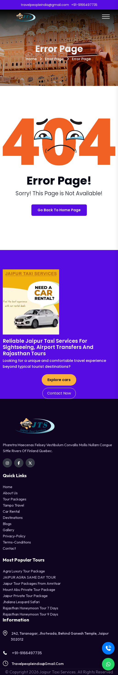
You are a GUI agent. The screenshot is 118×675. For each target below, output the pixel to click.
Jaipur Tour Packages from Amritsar (32, 583)
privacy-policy (14, 536)
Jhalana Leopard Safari (21, 602)
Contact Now (59, 393)
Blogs (7, 523)
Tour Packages (14, 499)
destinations (13, 517)
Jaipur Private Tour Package (25, 595)
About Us (10, 493)
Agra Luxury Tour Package (24, 571)
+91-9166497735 (22, 653)
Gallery (8, 530)
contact (9, 548)
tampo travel (13, 505)
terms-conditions (17, 542)
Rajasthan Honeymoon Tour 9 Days (30, 614)
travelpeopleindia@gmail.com (38, 663)
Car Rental (11, 511)
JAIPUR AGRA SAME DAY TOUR (29, 577)
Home (31, 59)
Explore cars (59, 379)
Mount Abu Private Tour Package (29, 589)
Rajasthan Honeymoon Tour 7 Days (30, 608)
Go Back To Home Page (59, 210)
